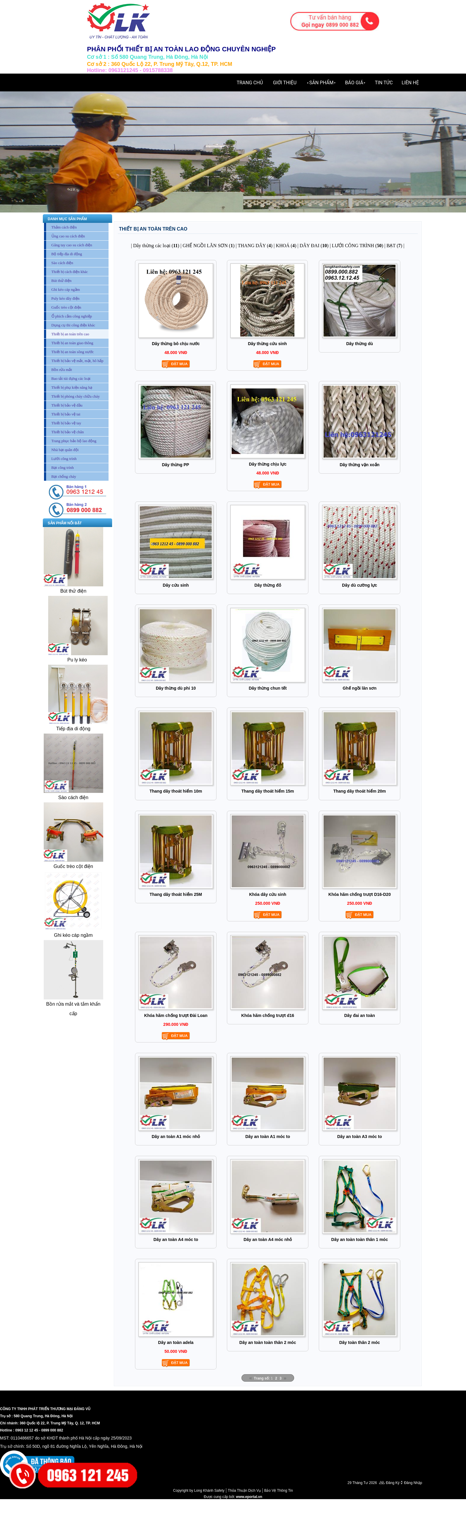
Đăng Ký (392, 1483)
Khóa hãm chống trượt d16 (267, 1015)
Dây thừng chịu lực (267, 464)
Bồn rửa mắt (61, 369)
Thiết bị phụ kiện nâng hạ (71, 387)
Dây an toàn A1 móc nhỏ (176, 1136)
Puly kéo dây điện (65, 298)
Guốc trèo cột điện (66, 307)
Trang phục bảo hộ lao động (74, 441)
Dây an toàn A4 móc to (175, 1239)
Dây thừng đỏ (267, 585)
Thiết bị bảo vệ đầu (67, 405)
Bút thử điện (61, 280)
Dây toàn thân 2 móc (359, 1342)
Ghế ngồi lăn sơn (359, 688)
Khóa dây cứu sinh (267, 894)
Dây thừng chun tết (267, 688)
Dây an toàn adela (176, 1342)
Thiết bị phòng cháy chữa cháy (75, 396)
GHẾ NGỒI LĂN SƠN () (209, 245)
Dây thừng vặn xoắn (359, 464)
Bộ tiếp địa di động (66, 254)
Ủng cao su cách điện (68, 236)
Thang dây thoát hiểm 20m (359, 791)
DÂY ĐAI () (313, 245)
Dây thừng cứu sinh (267, 343)
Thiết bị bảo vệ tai (66, 414)
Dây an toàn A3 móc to (359, 1136)
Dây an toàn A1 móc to (267, 1136)
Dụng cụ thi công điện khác (73, 325)
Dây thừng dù (359, 343)
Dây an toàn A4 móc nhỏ (268, 1239)
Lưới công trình (64, 458)
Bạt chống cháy (63, 476)
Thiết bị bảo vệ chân (67, 432)
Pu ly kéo (77, 659)
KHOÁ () (286, 245)
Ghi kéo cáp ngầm (65, 289)
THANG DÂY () (255, 245)
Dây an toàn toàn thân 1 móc (359, 1239)
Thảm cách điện (64, 227)
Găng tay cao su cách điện (71, 245)
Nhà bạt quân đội (65, 449)
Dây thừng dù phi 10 (176, 688)
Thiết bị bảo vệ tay (66, 423)
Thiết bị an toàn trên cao (70, 334)
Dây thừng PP (175, 464)
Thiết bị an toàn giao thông (72, 343)
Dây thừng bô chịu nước (176, 343)
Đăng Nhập (413, 1483)
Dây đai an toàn (359, 1015)
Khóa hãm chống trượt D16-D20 (359, 894)
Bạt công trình (62, 467)
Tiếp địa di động (73, 728)
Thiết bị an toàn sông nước (72, 352)
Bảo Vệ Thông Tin (278, 1490)
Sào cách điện (62, 263)
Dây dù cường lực (359, 585)
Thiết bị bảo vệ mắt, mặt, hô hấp (77, 360)
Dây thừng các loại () (156, 245)
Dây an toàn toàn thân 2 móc (267, 1342)
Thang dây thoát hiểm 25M (176, 894)
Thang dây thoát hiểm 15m (267, 791)
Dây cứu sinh (176, 585)
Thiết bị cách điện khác (69, 271)
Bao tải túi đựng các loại (71, 378)
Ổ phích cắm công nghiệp (71, 316)
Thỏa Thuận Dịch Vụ (244, 1490)
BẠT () (394, 245)
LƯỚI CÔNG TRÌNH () (357, 245)
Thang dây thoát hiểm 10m (176, 791)
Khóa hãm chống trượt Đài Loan (176, 1015)
